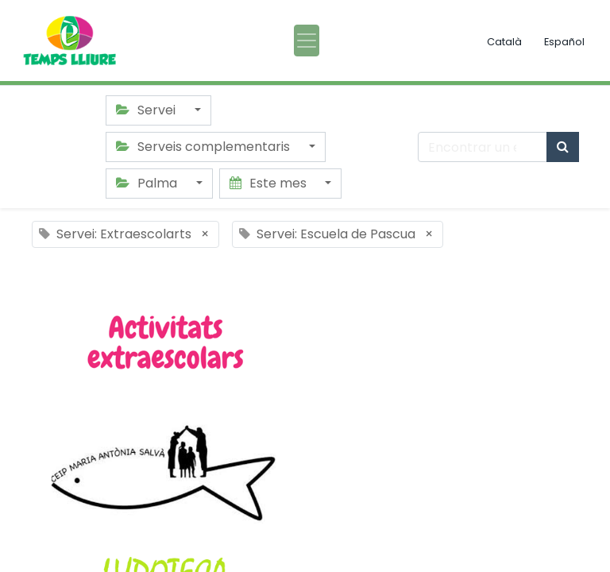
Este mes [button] (270, 183)
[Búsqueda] (562, 147)
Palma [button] (148, 183)
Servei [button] (147, 110)
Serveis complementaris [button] (204, 146)
